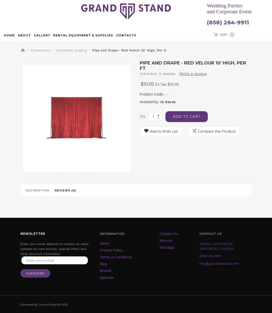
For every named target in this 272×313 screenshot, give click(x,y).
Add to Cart (186, 116)
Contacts (126, 35)
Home (9, 35)
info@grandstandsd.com (219, 264)
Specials (107, 277)
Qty (143, 116)
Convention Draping (71, 50)
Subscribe (35, 273)
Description (37, 190)
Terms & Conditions (116, 257)
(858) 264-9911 (228, 23)
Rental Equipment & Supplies (83, 35)
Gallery (42, 35)
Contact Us (169, 233)
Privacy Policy (111, 250)
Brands (106, 270)
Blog (103, 264)
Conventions (40, 50)
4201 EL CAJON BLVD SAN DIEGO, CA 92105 (216, 246)
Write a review (193, 74)
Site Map (167, 247)
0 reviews (167, 74)
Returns (166, 240)
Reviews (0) (65, 190)
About (24, 35)
